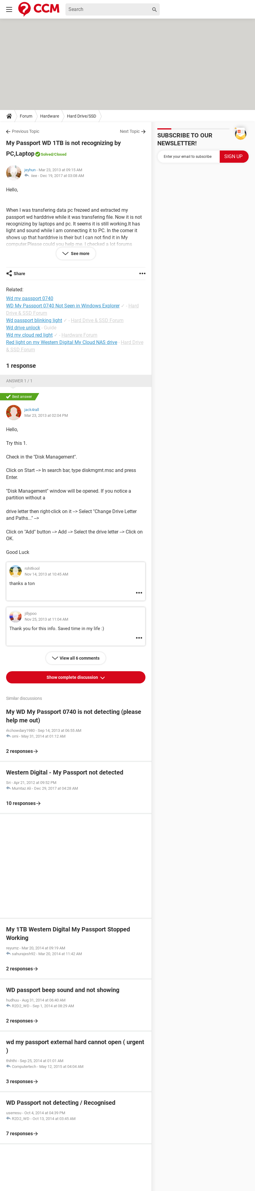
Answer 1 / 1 (19, 380)
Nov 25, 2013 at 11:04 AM (46, 619)
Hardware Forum (79, 335)
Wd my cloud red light (29, 335)
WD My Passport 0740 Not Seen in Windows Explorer (63, 306)
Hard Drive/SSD (81, 116)
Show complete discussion (73, 677)
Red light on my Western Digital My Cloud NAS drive (61, 342)
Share (19, 273)
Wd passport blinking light (34, 320)
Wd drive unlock (23, 328)
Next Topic (130, 131)
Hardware (49, 116)
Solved (47, 154)
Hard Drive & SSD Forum (97, 320)
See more (79, 253)
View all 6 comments (80, 658)
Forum (26, 116)
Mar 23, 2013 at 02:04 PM (46, 415)
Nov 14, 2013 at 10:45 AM (46, 574)
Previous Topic (25, 131)
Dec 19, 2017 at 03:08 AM (62, 175)
